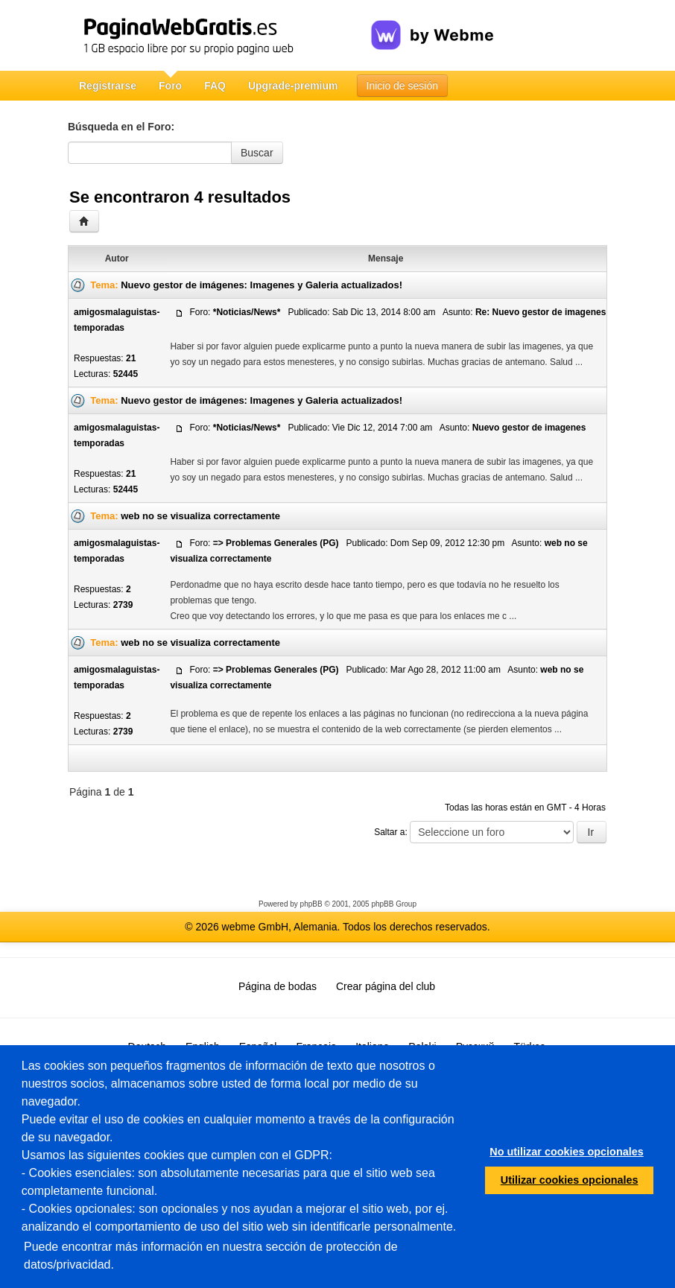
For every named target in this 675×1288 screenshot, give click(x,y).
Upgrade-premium (293, 86)
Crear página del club (385, 986)
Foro (170, 86)
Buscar (257, 153)
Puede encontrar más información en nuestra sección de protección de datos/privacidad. (211, 1255)
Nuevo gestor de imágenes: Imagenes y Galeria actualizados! (261, 285)
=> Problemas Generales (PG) (276, 543)
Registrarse (107, 86)
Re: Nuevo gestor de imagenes (540, 312)
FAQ (215, 86)
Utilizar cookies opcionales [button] (569, 1180)
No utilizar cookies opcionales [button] (566, 1152)
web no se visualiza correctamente (200, 515)
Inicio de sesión (403, 86)
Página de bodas (277, 986)
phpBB (311, 904)
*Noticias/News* (247, 312)
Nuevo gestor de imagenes (529, 427)
